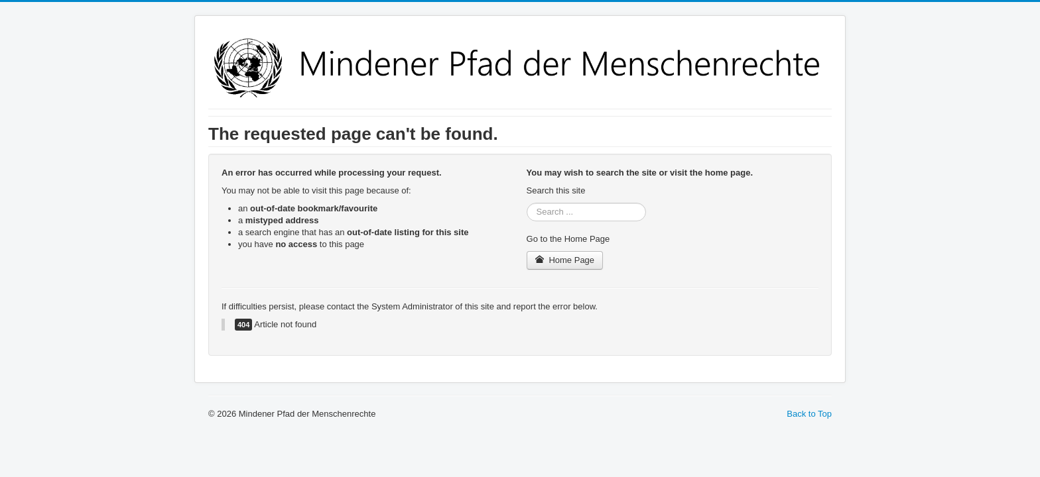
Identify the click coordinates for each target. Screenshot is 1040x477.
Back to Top (809, 414)
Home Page (565, 260)
